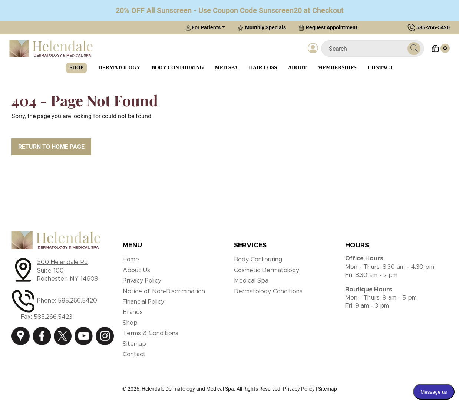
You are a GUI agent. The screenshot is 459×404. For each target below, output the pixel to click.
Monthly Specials (262, 27)
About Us (136, 270)
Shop (76, 67)
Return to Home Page (51, 146)
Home (131, 260)
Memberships (337, 67)
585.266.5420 (77, 301)
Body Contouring (177, 67)
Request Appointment (327, 27)
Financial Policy (143, 302)
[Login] (313, 48)
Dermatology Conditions (268, 291)
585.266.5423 (53, 317)
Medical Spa (251, 281)
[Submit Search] (414, 49)
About (297, 67)
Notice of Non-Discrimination (164, 291)
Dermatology (119, 67)
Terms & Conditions (150, 333)
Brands (133, 312)
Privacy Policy (142, 281)
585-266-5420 (433, 27)
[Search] (367, 48)
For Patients (203, 27)
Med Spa (226, 67)
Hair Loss (263, 67)
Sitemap (134, 344)
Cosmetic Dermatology (266, 270)
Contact (380, 67)
